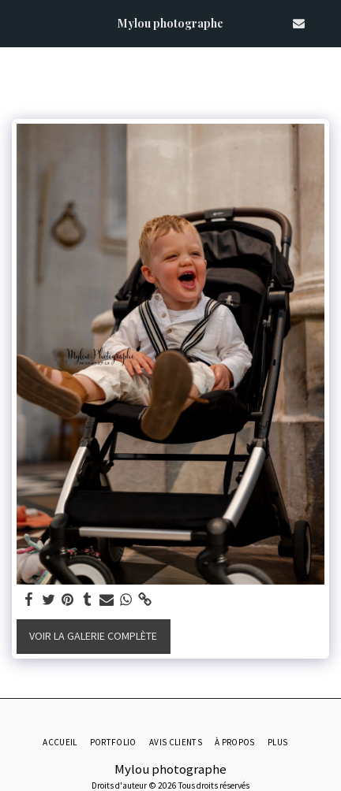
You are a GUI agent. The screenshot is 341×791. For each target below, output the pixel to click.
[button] (17, 22)
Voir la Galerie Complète (93, 636)
